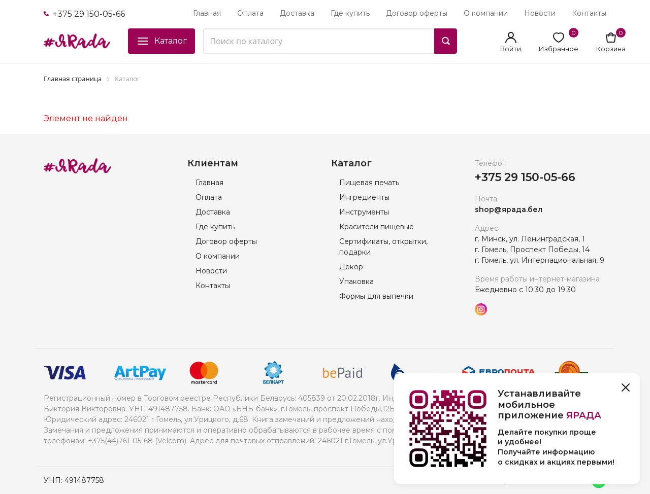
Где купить (350, 13)
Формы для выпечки (376, 296)
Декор (351, 266)
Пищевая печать (369, 182)
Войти (510, 49)
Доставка (297, 13)
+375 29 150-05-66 (84, 14)
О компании (486, 13)
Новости (540, 13)
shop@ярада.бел (508, 209)
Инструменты (364, 212)
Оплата (250, 13)
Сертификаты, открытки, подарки (383, 247)
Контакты (589, 13)
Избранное (558, 49)
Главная (207, 13)
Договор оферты (416, 13)
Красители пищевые (376, 226)
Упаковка (356, 281)
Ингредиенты (364, 197)
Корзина (611, 49)
